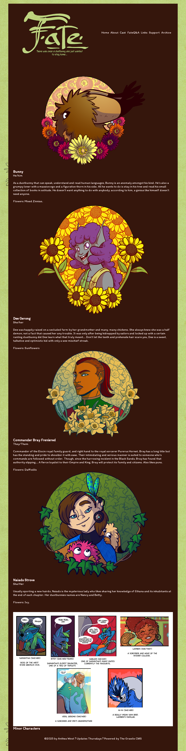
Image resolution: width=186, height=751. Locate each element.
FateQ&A (133, 32)
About (114, 32)
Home (105, 32)
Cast (123, 32)
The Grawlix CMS (131, 738)
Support (154, 32)
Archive (166, 32)
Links (144, 32)
